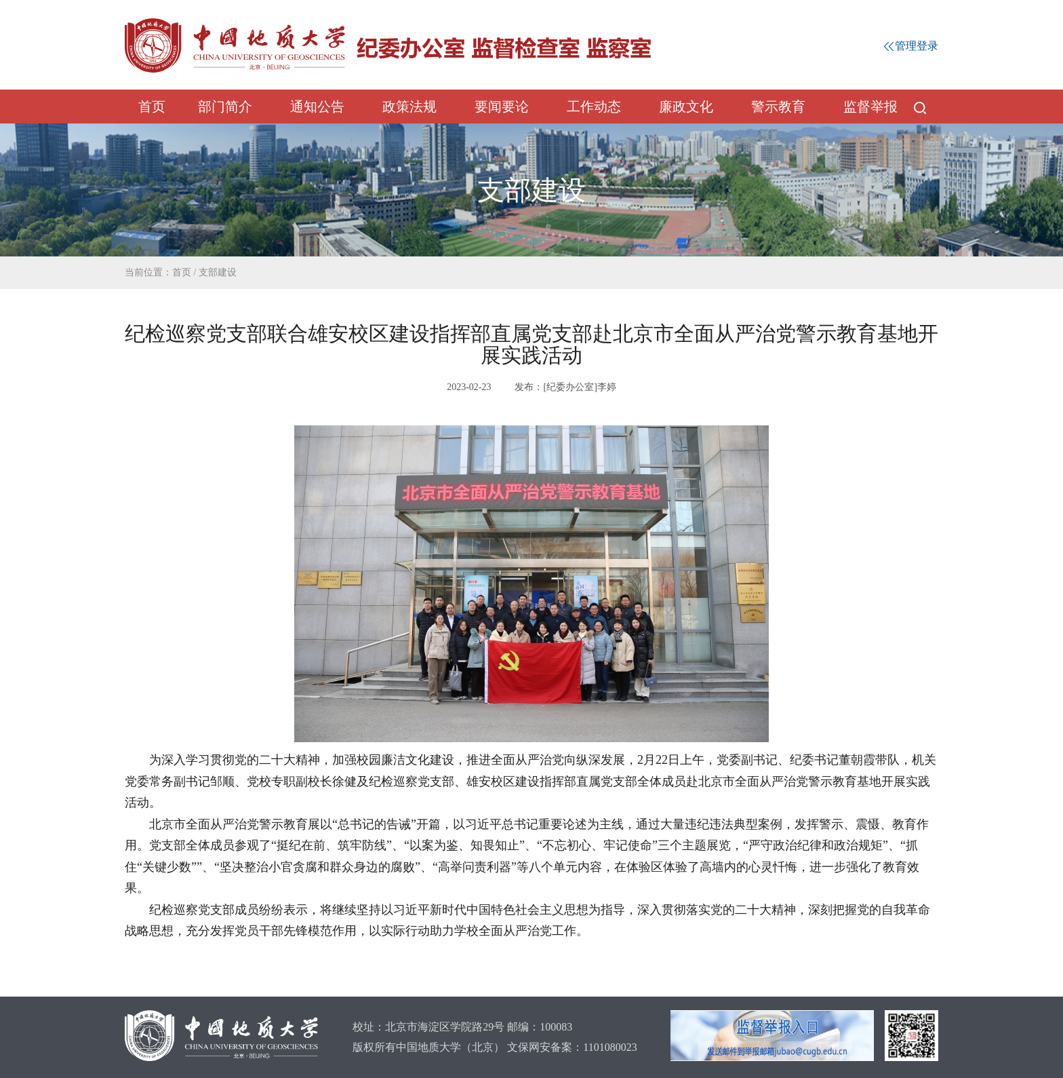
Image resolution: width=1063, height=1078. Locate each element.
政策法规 (409, 106)
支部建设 (218, 272)
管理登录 (911, 46)
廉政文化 (686, 106)
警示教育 (778, 106)
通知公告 (317, 106)
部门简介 (225, 106)
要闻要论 (502, 106)
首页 (151, 106)
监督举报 (870, 106)
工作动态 (594, 106)
